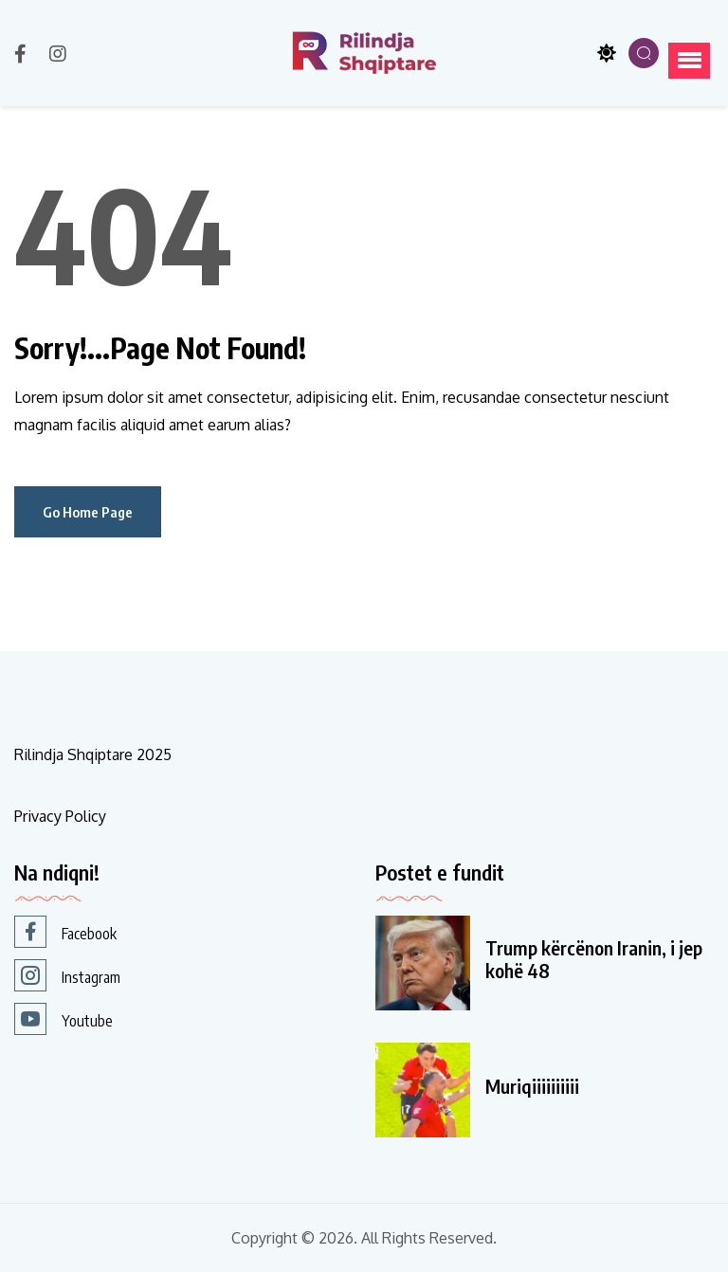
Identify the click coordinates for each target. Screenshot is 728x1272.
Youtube (63, 1019)
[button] (689, 61)
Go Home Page (88, 511)
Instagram (67, 975)
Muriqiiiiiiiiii (532, 1086)
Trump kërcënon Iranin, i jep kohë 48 (593, 959)
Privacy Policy (60, 816)
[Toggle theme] (606, 52)
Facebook (65, 932)
